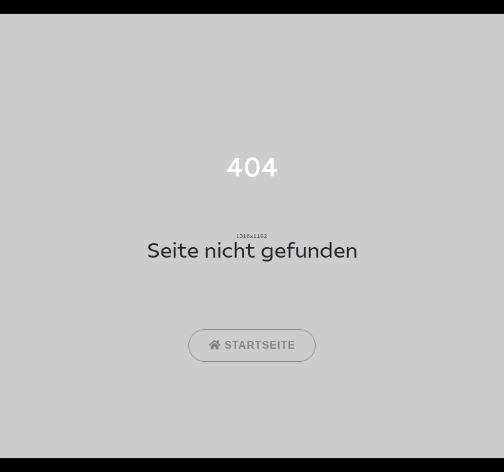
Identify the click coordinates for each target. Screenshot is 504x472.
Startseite (252, 345)
